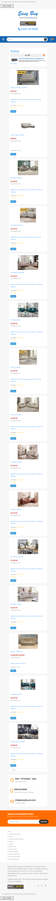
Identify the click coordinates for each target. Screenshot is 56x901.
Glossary (11, 841)
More (13, 111)
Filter (35, 55)
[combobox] (27, 39)
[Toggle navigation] (3, 39)
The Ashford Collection (16, 178)
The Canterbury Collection (17, 272)
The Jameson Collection (16, 557)
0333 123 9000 (28, 29)
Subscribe (44, 822)
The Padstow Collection (16, 225)
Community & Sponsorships (16, 839)
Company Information (14, 834)
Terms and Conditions (14, 856)
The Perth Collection (15, 320)
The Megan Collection (16, 462)
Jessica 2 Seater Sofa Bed (17, 135)
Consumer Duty (13, 849)
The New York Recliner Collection (18, 87)
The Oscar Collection (15, 414)
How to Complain (13, 851)
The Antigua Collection (16, 694)
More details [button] (13, 63)
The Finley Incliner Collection (17, 741)
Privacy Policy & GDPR (14, 854)
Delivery (11, 836)
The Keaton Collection (16, 604)
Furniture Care (12, 846)
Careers (11, 844)
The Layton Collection (16, 509)
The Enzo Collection (15, 367)
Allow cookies (7, 6)
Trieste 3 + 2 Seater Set (16, 651)
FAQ (10, 831)
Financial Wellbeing (14, 859)
